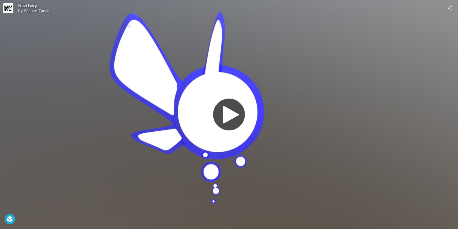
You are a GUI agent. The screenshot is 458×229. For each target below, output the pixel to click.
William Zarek (36, 11)
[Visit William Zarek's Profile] (8, 8)
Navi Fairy (27, 6)
